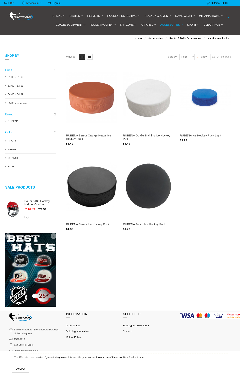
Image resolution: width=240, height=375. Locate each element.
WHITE (12, 149)
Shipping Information (77, 331)
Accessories (155, 38)
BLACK (12, 141)
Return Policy (73, 337)
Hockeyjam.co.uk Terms (136, 325)
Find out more (136, 357)
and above (17, 103)
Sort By (172, 56)
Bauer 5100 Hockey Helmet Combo (37, 202)
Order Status (73, 325)
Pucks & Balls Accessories (185, 38)
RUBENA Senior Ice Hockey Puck (87, 224)
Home (138, 38)
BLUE (11, 166)
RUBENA (13, 121)
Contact (127, 331)
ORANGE (13, 158)
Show (204, 56)
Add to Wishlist (27, 217)
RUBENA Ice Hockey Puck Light (200, 135)
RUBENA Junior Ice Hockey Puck (144, 224)
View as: (71, 56)
